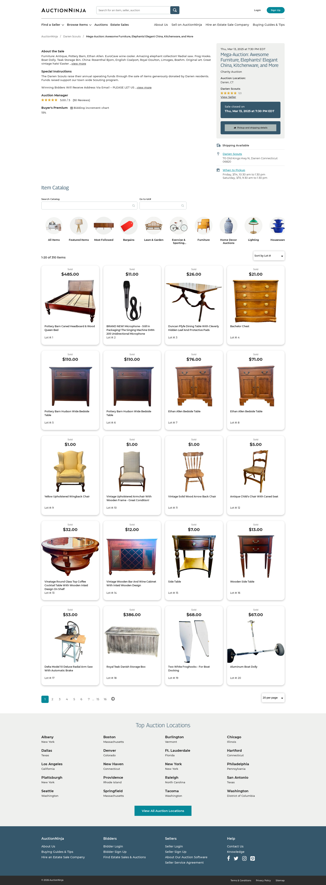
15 (97, 699)
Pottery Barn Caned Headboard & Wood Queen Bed (69, 328)
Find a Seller (52, 25)
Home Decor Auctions (228, 241)
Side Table (174, 581)
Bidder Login (113, 846)
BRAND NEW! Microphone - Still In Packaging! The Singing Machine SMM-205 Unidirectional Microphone (130, 330)
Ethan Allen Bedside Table (184, 411)
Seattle (47, 791)
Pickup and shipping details (250, 127)
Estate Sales (119, 25)
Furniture (204, 239)
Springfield (113, 791)
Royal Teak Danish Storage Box (126, 666)
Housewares (278, 239)
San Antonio (237, 778)
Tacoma (172, 791)
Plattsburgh (51, 778)
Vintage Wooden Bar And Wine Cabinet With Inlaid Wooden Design (131, 583)
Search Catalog (50, 199)
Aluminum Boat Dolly (243, 666)
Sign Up (275, 10)
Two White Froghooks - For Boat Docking (189, 668)
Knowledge (235, 852)
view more (79, 63)
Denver (109, 751)
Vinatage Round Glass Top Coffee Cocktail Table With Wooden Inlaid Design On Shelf (66, 585)
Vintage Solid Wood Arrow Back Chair (192, 496)
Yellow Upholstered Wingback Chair (67, 496)
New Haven (113, 764)
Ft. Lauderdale (177, 751)
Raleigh (171, 778)
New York (173, 764)
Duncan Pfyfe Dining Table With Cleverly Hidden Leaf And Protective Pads (193, 328)
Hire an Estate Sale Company (227, 25)
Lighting (253, 239)
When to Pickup (234, 170)
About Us (161, 25)
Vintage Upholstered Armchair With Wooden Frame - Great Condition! (129, 498)
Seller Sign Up (175, 852)
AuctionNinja (49, 36)
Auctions (101, 25)
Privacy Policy (263, 880)
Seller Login (174, 846)
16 (105, 699)
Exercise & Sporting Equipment (178, 243)
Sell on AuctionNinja (187, 25)
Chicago (234, 737)
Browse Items (79, 25)
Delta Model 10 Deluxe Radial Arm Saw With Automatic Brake (68, 668)
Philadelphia (238, 764)
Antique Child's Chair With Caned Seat (254, 496)
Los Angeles (52, 764)
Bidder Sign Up (115, 852)
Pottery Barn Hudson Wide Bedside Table (66, 413)
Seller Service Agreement (184, 862)
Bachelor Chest (239, 326)
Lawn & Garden (153, 239)
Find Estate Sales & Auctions (124, 857)
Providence (113, 778)
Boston (109, 737)
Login (257, 10)
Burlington (174, 737)
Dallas (46, 751)
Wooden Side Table (242, 581)
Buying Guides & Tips (269, 25)
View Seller (228, 97)
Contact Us (235, 846)
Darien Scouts (72, 36)
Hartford (234, 751)
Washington (237, 791)
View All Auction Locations (163, 811)
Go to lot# (145, 199)
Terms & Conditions (241, 880)
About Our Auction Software (186, 857)
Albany (47, 737)
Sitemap (280, 880)
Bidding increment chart (89, 107)
